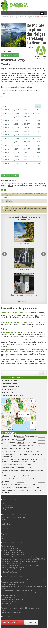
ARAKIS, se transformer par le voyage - (15, 448)
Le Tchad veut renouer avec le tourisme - (16, 465)
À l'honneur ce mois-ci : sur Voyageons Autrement (19, 436)
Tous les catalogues (7, 546)
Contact (3, 520)
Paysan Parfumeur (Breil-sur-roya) (11, 548)
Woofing (3, 588)
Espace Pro (4, 503)
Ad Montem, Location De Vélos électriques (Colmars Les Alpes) (20, 565)
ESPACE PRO (31, 622)
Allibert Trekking (24, 16)
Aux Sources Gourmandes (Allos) (11, 563)
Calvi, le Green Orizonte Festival (11, 612)
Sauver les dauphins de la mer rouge (12, 599)
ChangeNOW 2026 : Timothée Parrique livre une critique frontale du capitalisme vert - (23, 455)
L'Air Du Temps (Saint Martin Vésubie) (12, 552)
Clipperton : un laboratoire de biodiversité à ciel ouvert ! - (21, 451)
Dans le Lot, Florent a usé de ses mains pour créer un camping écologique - (22, 491)
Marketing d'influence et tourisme (11, 610)
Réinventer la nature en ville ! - (13, 439)
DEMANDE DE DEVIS (10, 622)
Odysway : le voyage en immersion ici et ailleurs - (18, 484)
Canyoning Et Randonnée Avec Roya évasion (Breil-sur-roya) (19, 557)
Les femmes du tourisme (9, 601)
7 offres (10, 386)
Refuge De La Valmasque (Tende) (11, 550)
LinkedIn (3, 532)
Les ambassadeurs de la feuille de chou (13, 510)
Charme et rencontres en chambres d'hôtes (24, 295)
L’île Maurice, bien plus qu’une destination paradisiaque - (20, 487)
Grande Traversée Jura (8, 584)
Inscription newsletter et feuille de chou (13, 517)
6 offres (9, 389)
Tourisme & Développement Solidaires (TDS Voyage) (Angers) (20, 561)
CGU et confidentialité (8, 522)
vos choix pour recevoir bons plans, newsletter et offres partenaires (24, 209)
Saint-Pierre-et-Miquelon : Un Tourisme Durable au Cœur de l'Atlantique (23, 586)
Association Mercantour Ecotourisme (12, 582)
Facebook (4, 534)
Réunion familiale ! (24, 269)
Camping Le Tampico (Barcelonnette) (12, 568)
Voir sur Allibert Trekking (10, 55)
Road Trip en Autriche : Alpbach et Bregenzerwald (16, 591)
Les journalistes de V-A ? (8, 508)
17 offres (9, 380)
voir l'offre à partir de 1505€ (13, 395)
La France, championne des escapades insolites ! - (19, 442)
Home (3, 16)
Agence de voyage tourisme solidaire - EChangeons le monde (20, 608)
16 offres (9, 383)
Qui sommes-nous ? (7, 505)
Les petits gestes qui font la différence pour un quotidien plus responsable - (22, 480)
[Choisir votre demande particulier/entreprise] (22, 622)
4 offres (8, 392)
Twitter (3, 536)
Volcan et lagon (24, 243)
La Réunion (42, 16)
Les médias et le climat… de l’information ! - (17, 468)
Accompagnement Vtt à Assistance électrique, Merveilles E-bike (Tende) (23, 559)
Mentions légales (6, 524)
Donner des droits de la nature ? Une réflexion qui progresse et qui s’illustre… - (23, 472)
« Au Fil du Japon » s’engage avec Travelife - (17, 476)
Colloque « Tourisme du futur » (10, 606)
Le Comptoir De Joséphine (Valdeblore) (13, 555)
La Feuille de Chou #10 (8, 597)
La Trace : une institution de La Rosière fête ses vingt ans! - (21, 445)
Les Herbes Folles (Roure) (9, 572)
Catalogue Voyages (12, 16)
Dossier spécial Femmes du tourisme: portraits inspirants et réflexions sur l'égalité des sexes (23, 594)
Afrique (33, 16)
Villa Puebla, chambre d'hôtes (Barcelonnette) (15, 570)
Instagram (4, 538)
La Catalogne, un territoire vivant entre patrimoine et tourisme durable (23, 580)
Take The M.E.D (6, 604)
